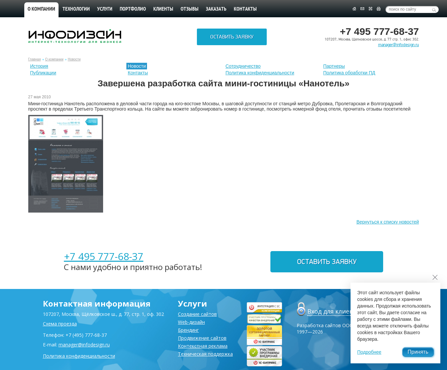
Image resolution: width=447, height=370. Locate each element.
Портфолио (133, 9)
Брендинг (188, 330)
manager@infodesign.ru (398, 44)
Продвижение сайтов (202, 338)
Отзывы (190, 9)
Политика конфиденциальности (259, 72)
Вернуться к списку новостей (388, 222)
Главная (34, 59)
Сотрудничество (242, 66)
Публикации (43, 72)
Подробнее (369, 352)
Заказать (216, 9)
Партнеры (334, 66)
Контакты (245, 9)
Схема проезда (60, 324)
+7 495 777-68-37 (103, 256)
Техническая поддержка (205, 354)
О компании (41, 9)
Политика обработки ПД (349, 72)
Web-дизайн (191, 322)
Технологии (76, 9)
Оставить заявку (231, 37)
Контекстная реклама (202, 346)
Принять (418, 352)
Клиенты (163, 9)
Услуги (104, 9)
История (39, 66)
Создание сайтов (197, 314)
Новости (74, 59)
